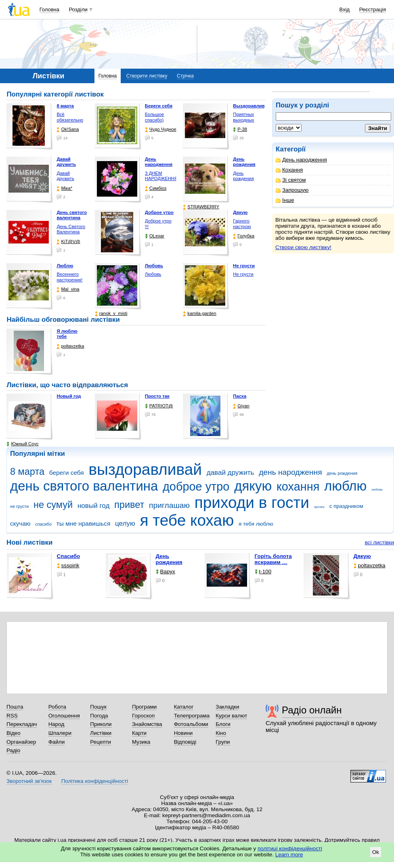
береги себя (66, 472)
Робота (57, 707)
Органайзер (21, 742)
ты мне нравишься (84, 523)
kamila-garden (199, 313)
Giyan (241, 406)
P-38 (240, 129)
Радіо (13, 750)
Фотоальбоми (191, 724)
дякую (253, 485)
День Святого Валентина (71, 229)
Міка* (64, 188)
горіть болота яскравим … (273, 559)
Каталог (184, 707)
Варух (165, 571)
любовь (377, 489)
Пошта (14, 707)
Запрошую (292, 190)
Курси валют (231, 716)
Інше (285, 200)
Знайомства (147, 724)
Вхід (345, 9)
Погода (99, 716)
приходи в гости (252, 502)
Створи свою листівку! (303, 247)
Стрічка (185, 76)
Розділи (78, 9)
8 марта (27, 471)
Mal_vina (68, 289)
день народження (290, 472)
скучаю (20, 523)
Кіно (221, 733)
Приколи (100, 724)
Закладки (227, 707)
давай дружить (230, 472)
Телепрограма (192, 716)
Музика (141, 742)
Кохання (289, 170)
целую (125, 523)
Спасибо (68, 556)
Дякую (362, 556)
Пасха (239, 396)
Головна (49, 9)
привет (129, 504)
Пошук (98, 707)
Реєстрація (372, 9)
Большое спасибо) (154, 117)
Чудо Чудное (160, 129)
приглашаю (169, 505)
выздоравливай (144, 469)
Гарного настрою (242, 223)
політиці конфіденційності (290, 848)
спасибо (43, 524)
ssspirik (68, 565)
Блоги (223, 724)
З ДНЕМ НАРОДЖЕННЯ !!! (161, 179)
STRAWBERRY (201, 207)
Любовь (153, 274)
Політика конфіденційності (94, 781)
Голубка (243, 236)
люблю (345, 485)
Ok (375, 852)
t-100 (263, 571)
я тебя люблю (256, 524)
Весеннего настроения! (69, 277)
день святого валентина (84, 485)
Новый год (69, 396)
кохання (298, 486)
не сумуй (53, 504)
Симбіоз (155, 188)
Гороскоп (143, 716)
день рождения (342, 473)
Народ (56, 724)
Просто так (157, 396)
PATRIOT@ (159, 406)
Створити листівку (147, 76)
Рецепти (100, 742)
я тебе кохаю (187, 520)
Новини (183, 733)
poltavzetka (70, 346)
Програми (144, 707)
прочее (319, 507)
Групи (223, 742)
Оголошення (64, 716)
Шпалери (59, 733)
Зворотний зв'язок (29, 781)
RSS (12, 716)
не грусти (19, 506)
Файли (56, 742)
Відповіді (185, 742)
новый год (93, 506)
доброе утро (196, 486)
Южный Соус (22, 444)
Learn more (289, 855)
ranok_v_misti (111, 313)
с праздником (346, 506)
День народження (301, 160)
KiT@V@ (68, 241)
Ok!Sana (68, 129)
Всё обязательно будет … (70, 120)
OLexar (154, 236)
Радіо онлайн (312, 710)
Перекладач (21, 724)
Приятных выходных (243, 117)
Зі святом (291, 180)
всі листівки (379, 542)
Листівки (100, 733)
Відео (13, 733)
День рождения (243, 176)
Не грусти (243, 274)
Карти (139, 733)
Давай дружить (65, 176)
